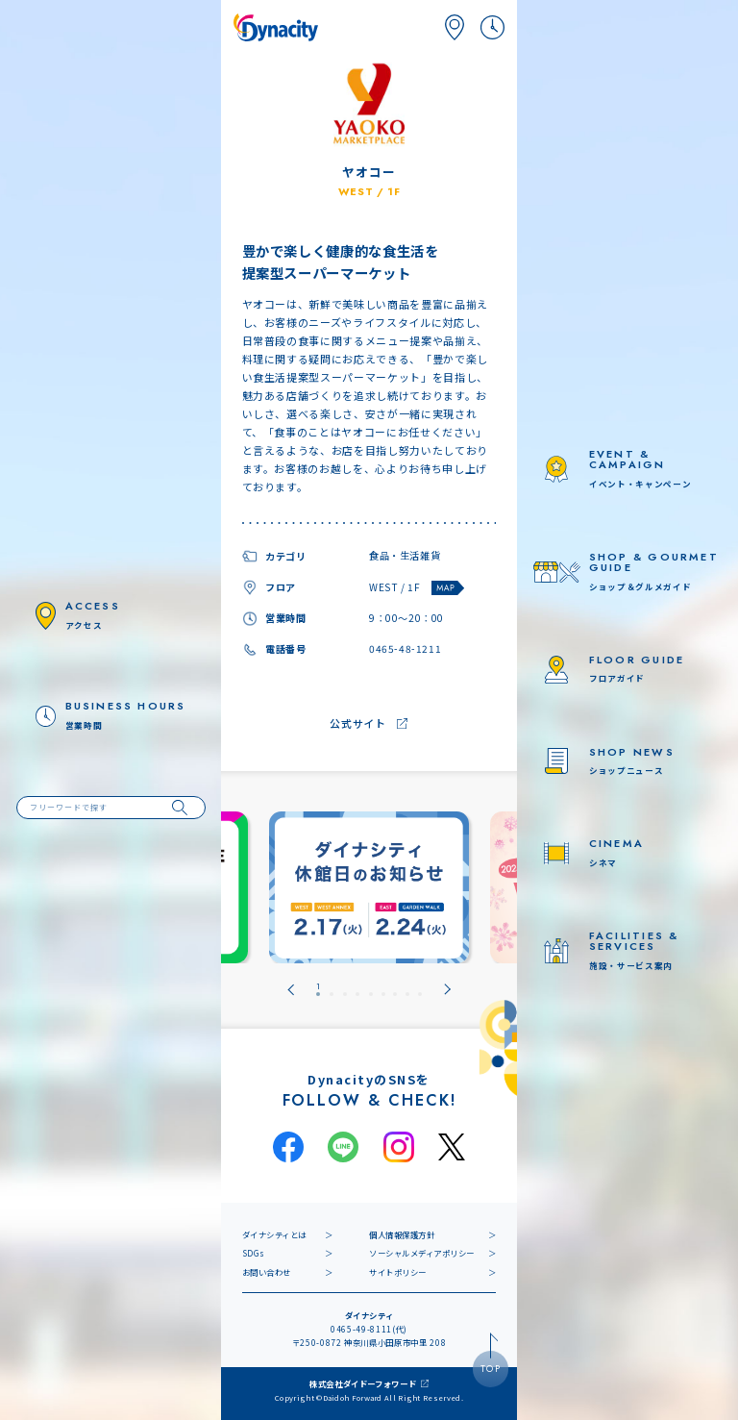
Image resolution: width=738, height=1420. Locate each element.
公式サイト (357, 723)
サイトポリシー (398, 1272)
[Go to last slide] (291, 990)
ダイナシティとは (274, 1234)
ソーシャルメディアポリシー (422, 1252)
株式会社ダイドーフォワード (363, 1383)
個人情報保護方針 (401, 1234)
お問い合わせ (266, 1272)
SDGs (253, 1252)
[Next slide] (447, 990)
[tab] (318, 990)
